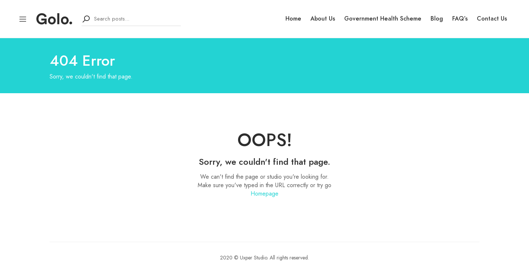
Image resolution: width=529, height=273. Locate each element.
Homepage (264, 193)
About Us (322, 19)
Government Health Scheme (382, 19)
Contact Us (492, 19)
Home (293, 19)
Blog (437, 19)
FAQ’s (460, 19)
